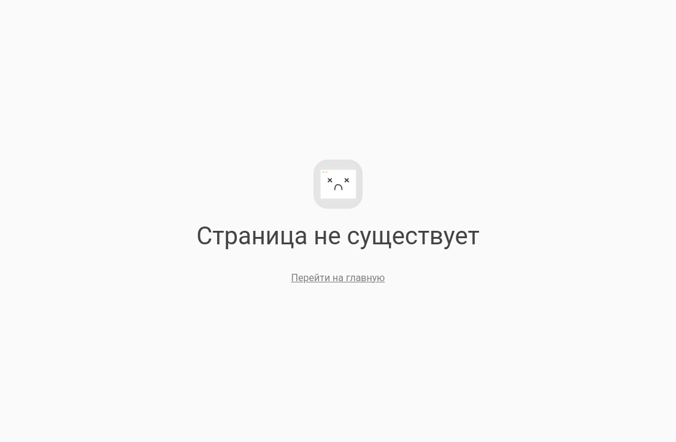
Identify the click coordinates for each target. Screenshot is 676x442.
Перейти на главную (338, 278)
